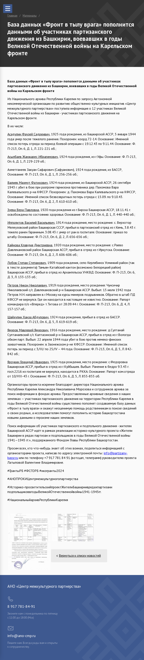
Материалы (30, 15)
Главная (12, 15)
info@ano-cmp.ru (21, 635)
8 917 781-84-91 (21, 606)
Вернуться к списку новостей (80, 555)
